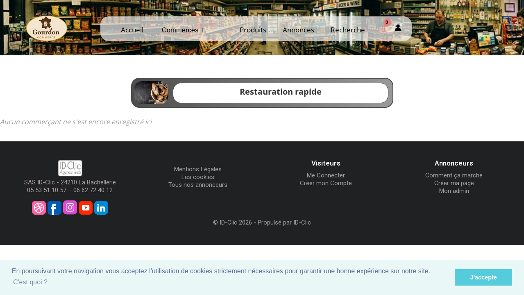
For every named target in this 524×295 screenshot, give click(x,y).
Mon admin (454, 191)
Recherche (348, 29)
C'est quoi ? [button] (30, 282)
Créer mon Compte (326, 183)
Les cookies (197, 177)
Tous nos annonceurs (197, 184)
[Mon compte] (398, 28)
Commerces (183, 30)
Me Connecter (326, 175)
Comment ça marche (454, 175)
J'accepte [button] (483, 277)
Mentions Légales (198, 169)
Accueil (132, 29)
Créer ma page (454, 183)
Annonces (298, 29)
